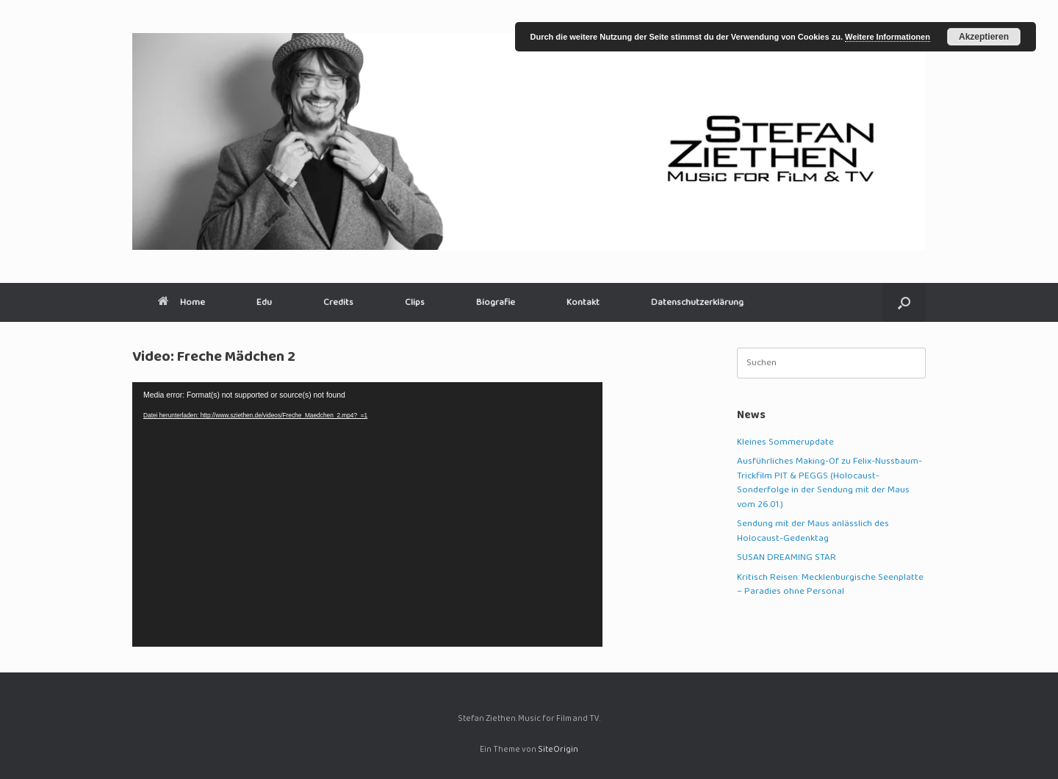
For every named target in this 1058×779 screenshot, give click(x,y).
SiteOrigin (558, 750)
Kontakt (583, 302)
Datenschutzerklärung (697, 302)
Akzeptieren (984, 37)
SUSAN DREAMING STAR (786, 558)
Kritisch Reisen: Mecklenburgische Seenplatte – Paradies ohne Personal (830, 585)
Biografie (495, 302)
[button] (904, 302)
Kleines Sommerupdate (785, 442)
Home (181, 302)
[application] (367, 514)
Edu (264, 302)
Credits (338, 302)
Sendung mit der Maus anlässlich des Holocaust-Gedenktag (813, 531)
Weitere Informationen (887, 36)
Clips (415, 302)
